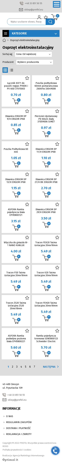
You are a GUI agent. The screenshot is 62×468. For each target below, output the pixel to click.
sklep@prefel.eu (33, 9)
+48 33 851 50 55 (33, 3)
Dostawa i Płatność (18, 428)
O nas (9, 416)
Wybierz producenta (28, 62)
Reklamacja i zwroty (19, 434)
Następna (49, 366)
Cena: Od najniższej (26, 54)
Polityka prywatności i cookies (16, 449)
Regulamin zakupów (19, 422)
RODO (5, 446)
